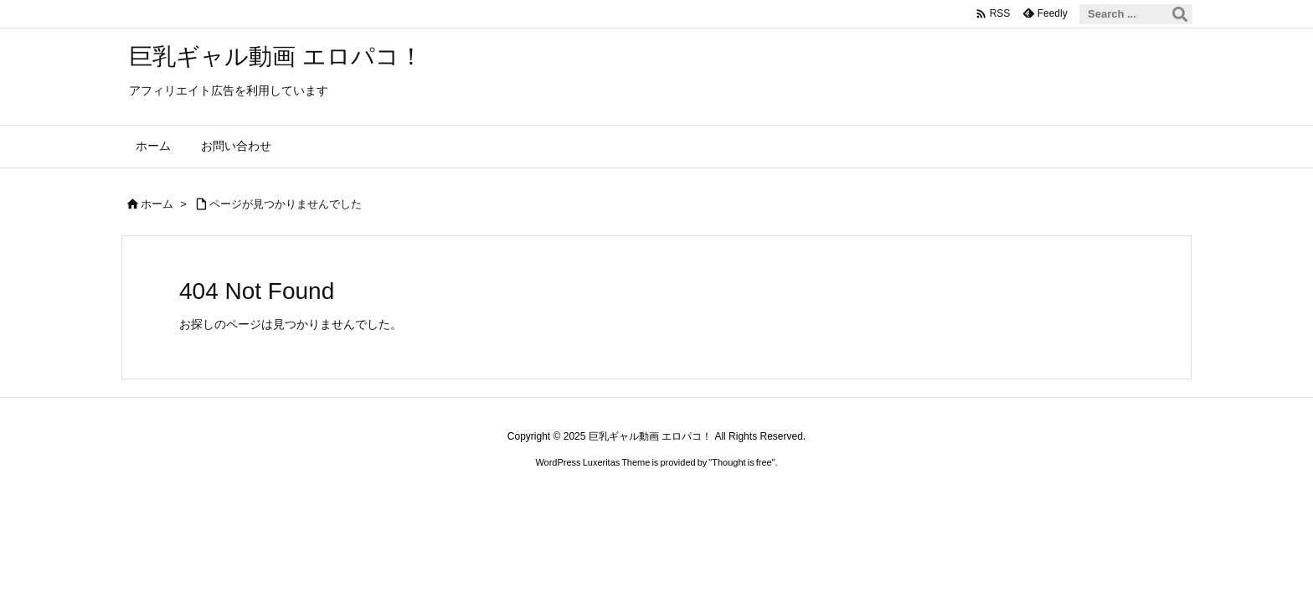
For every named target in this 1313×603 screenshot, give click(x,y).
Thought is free (741, 462)
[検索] (1179, 14)
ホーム (157, 204)
